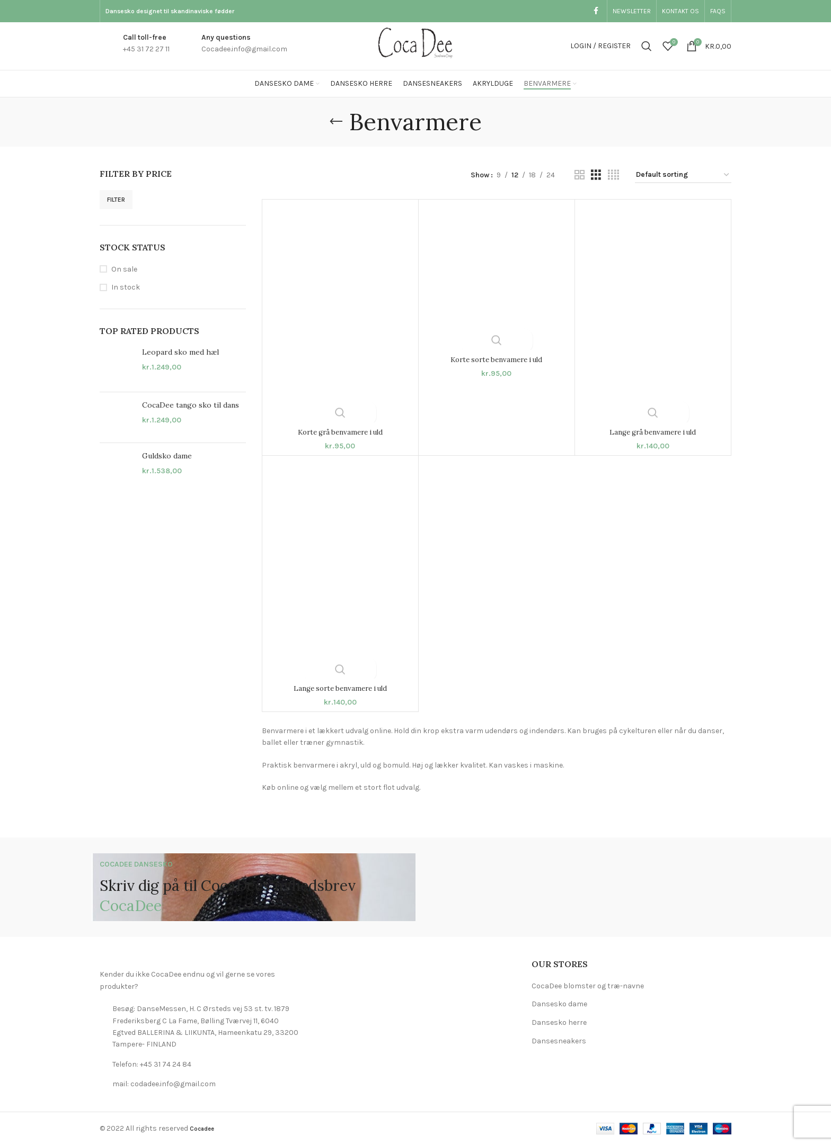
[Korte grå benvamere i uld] (340, 313)
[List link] (199, 1027)
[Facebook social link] (596, 11)
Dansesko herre (559, 1022)
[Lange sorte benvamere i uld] (340, 570)
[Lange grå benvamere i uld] (653, 313)
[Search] (646, 46)
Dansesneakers (559, 1040)
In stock (125, 287)
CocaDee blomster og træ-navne (588, 985)
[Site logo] (415, 45)
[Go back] (336, 121)
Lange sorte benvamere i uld (340, 688)
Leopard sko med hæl (180, 352)
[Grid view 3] (596, 175)
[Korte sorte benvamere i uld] (496, 277)
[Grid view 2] (579, 175)
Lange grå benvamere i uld (653, 432)
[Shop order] (683, 175)
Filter (116, 199)
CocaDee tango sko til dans (190, 405)
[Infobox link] (135, 46)
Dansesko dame (559, 1003)
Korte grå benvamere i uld (340, 432)
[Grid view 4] (613, 175)
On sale (124, 269)
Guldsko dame (167, 456)
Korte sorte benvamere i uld (496, 359)
